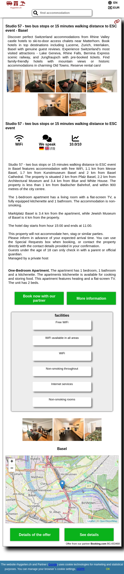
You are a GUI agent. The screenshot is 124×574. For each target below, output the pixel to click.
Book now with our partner (39, 298)
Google (52, 564)
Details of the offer (35, 535)
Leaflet (91, 521)
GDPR (81, 569)
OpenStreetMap (108, 521)
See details (89, 535)
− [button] (11, 468)
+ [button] (11, 461)
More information (91, 298)
